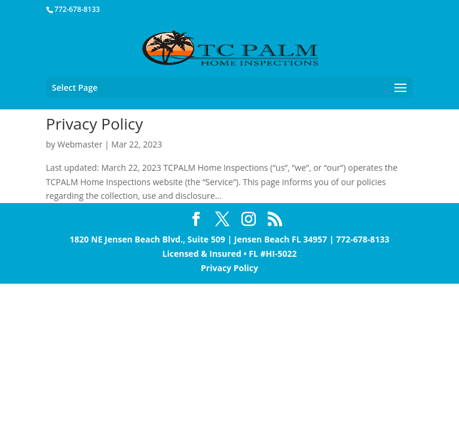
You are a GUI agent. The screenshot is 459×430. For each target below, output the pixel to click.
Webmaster (79, 144)
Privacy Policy (94, 123)
